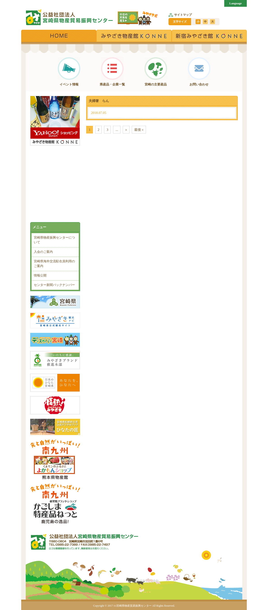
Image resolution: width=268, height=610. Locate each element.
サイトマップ (180, 14)
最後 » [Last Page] (138, 129)
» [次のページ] (126, 129)
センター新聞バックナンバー (54, 285)
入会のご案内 (43, 251)
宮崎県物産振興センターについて (54, 240)
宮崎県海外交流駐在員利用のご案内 (54, 264)
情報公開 (40, 275)
